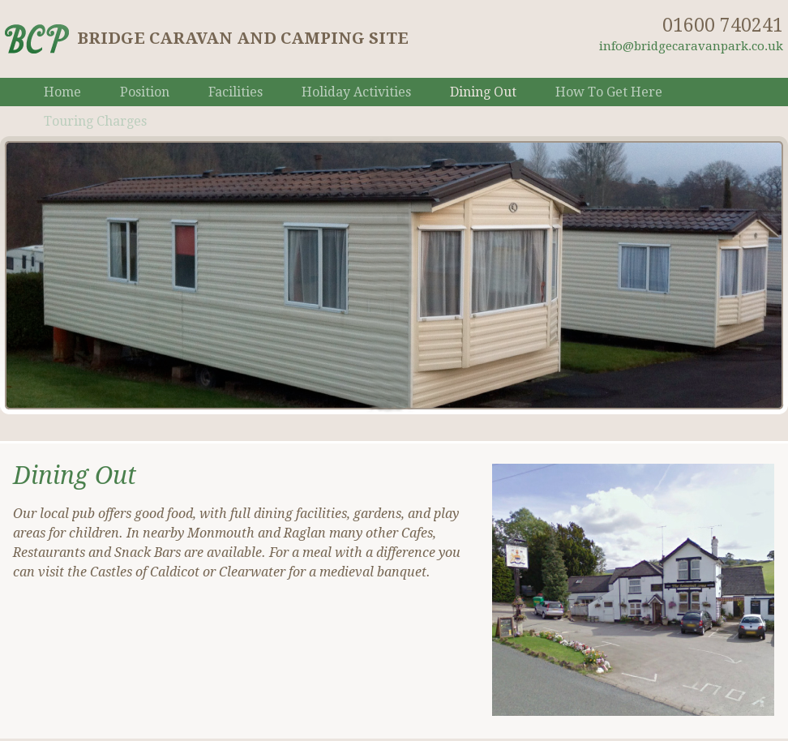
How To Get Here (608, 92)
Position (144, 92)
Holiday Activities (356, 92)
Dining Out (483, 92)
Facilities (235, 92)
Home (62, 92)
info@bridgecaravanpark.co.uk (691, 46)
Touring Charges (95, 121)
